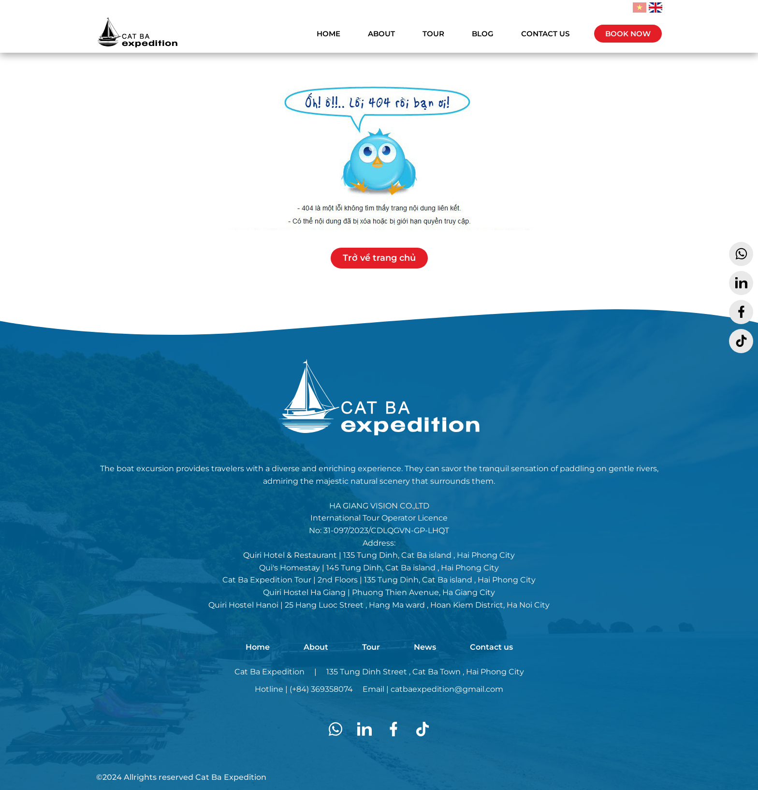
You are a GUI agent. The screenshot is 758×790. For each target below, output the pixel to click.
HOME (328, 33)
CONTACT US (545, 33)
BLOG (483, 33)
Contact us (491, 647)
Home (258, 647)
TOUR (433, 33)
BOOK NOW (628, 33)
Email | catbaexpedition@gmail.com (433, 689)
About (316, 647)
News (425, 647)
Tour (371, 647)
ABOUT (381, 33)
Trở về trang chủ (379, 258)
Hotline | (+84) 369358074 (304, 689)
